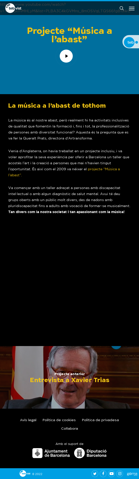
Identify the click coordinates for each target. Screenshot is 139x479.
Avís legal (28, 420)
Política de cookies (59, 420)
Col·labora (69, 429)
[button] (131, 8)
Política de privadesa (100, 420)
